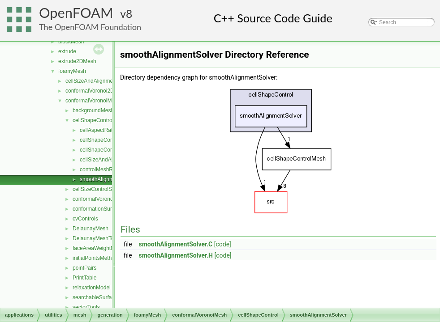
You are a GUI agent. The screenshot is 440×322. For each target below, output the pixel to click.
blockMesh (71, 41)
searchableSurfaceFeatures (105, 297)
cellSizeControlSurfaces (101, 189)
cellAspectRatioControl (107, 130)
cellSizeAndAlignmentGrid (96, 81)
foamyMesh (72, 71)
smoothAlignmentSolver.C (176, 244)
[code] (222, 244)
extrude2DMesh (77, 61)
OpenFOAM (76, 12)
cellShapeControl (93, 120)
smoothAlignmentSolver (108, 179)
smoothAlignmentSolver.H (176, 255)
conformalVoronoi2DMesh (96, 91)
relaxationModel (92, 287)
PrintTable (84, 278)
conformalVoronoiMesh (93, 100)
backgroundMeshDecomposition (111, 110)
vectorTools (86, 307)
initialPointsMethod (95, 258)
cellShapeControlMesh (107, 150)
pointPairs (84, 268)
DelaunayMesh (90, 228)
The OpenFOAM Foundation (90, 27)
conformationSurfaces (99, 209)
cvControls (85, 219)
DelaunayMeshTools (97, 238)
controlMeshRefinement (108, 169)
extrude (67, 51)
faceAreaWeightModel (99, 248)
